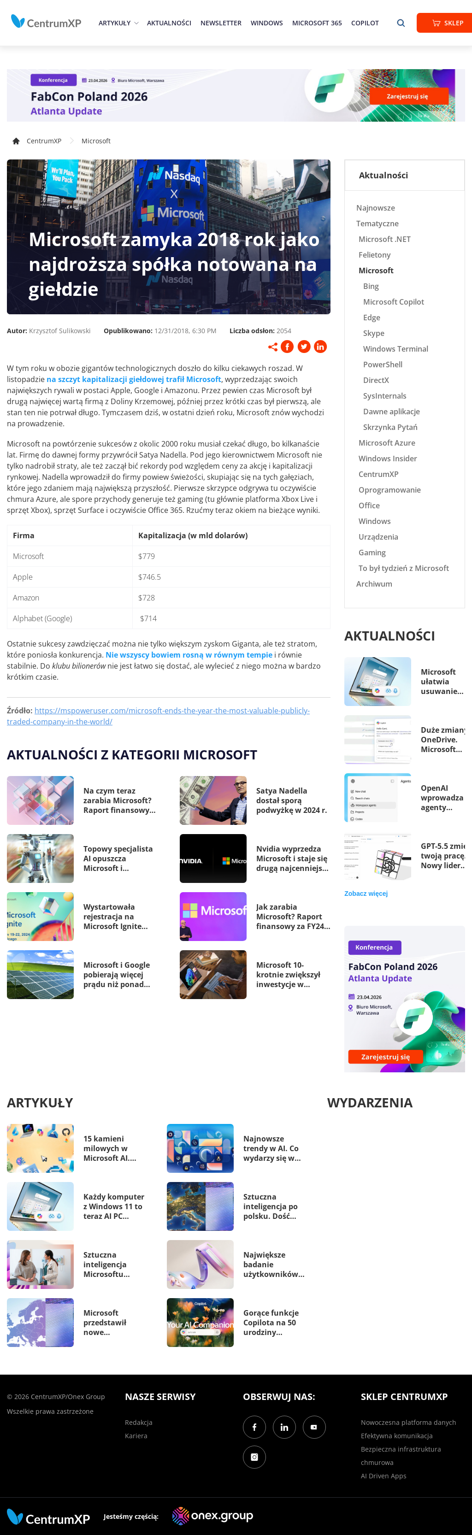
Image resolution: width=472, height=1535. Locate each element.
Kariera (136, 1435)
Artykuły (114, 22)
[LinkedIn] (284, 1427)
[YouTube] (314, 1427)
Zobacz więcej (366, 893)
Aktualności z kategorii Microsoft (132, 754)
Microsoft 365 (317, 22)
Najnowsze (375, 208)
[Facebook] (254, 1427)
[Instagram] (254, 1457)
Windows (267, 22)
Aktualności (169, 22)
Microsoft (96, 140)
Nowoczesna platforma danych (408, 1422)
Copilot (365, 22)
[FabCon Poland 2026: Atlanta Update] (236, 95)
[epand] (135, 23)
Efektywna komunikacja (397, 1435)
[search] (401, 22)
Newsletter (221, 22)
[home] (46, 21)
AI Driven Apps (384, 1475)
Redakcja (139, 1422)
